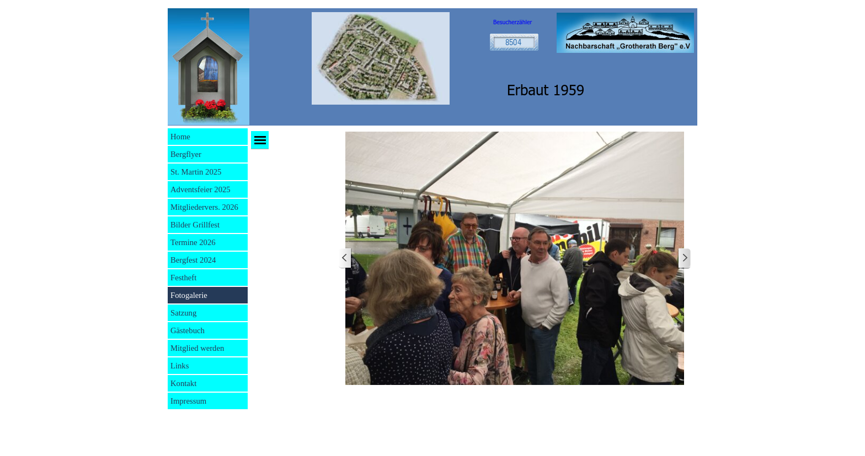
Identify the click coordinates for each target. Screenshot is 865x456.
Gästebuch (187, 330)
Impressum (188, 401)
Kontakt (183, 383)
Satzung (183, 312)
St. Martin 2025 (195, 171)
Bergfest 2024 (193, 260)
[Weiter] (684, 258)
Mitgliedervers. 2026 (204, 207)
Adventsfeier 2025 (200, 189)
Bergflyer (185, 154)
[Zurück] (345, 258)
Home (180, 136)
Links (179, 365)
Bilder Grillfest (195, 224)
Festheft (183, 277)
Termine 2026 (193, 242)
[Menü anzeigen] (260, 140)
